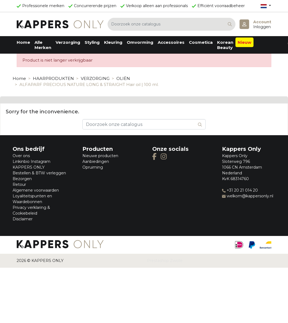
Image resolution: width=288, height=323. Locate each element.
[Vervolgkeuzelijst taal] (265, 6)
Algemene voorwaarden (36, 190)
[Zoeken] (171, 24)
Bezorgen (22, 178)
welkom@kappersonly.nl (247, 196)
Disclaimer (23, 219)
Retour (19, 184)
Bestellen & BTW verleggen (39, 173)
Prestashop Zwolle (165, 260)
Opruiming (92, 167)
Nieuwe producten (100, 155)
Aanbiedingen (95, 161)
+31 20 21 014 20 (240, 190)
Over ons (21, 155)
